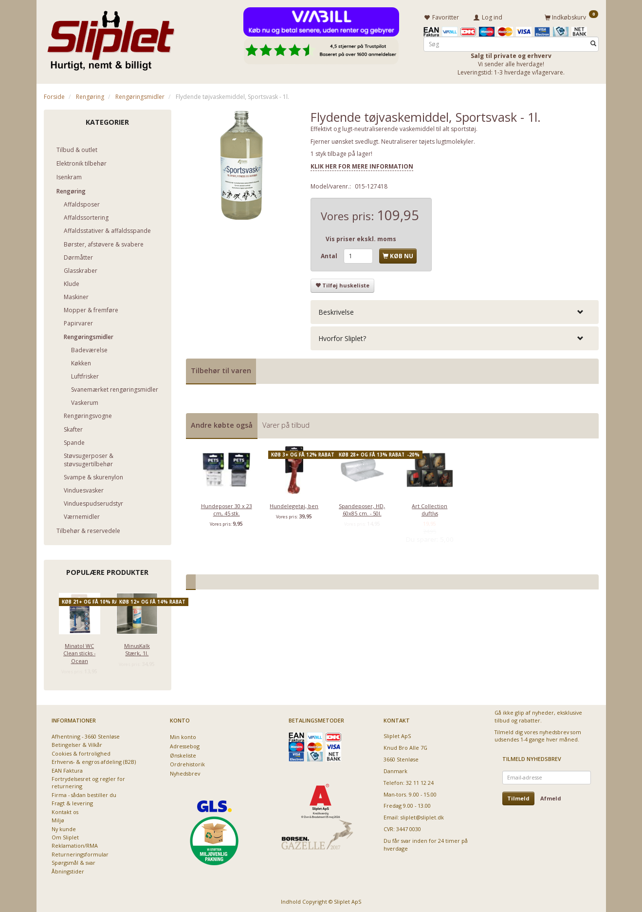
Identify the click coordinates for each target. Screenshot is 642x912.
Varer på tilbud (286, 423)
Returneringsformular (80, 852)
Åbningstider (68, 870)
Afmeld (550, 796)
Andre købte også (222, 423)
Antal (330, 254)
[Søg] (593, 42)
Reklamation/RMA (75, 844)
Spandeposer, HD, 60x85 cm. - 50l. (362, 507)
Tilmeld (518, 796)
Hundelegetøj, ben (294, 504)
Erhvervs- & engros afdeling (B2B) (94, 760)
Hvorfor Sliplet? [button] (342, 337)
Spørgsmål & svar (73, 861)
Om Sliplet (65, 835)
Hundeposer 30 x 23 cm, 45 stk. (226, 507)
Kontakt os (65, 810)
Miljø (58, 818)
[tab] (454, 310)
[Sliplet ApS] (111, 37)
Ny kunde (64, 827)
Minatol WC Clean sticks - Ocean (79, 651)
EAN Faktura (67, 769)
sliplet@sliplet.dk (422, 815)
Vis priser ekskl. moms (361, 237)
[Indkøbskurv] (571, 16)
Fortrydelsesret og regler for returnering (88, 781)
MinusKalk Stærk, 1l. (137, 647)
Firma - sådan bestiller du (84, 793)
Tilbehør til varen (221, 369)
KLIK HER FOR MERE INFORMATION (362, 165)
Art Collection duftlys (429, 507)
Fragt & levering (72, 801)
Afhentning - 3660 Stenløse (86, 735)
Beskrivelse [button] (336, 310)
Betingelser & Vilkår (77, 743)
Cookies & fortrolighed (81, 752)
